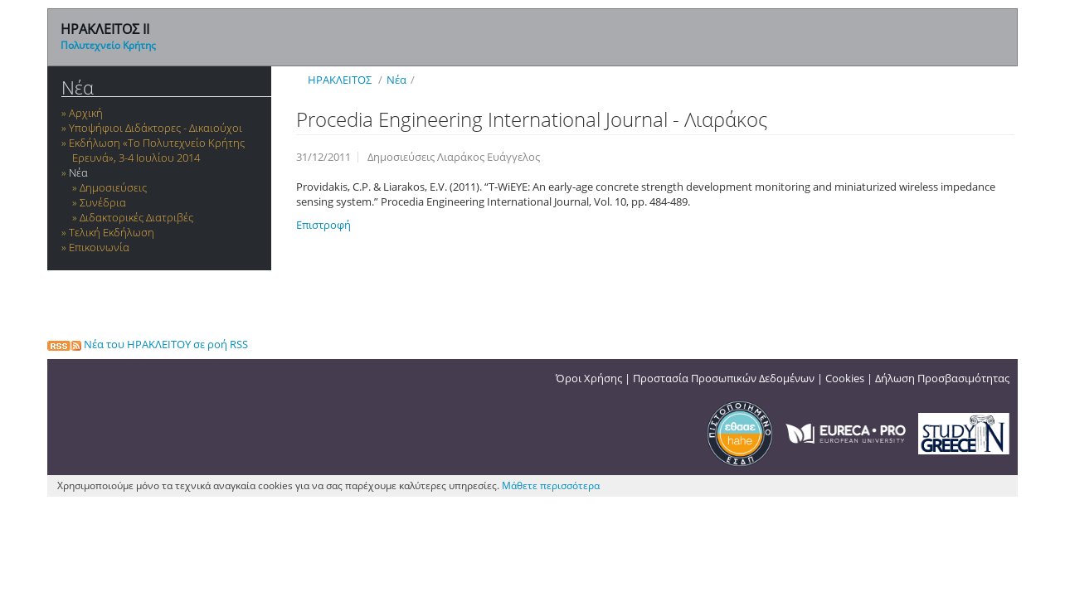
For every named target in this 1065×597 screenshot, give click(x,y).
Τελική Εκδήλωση (111, 232)
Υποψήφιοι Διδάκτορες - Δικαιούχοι (155, 127)
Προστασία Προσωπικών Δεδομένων (724, 378)
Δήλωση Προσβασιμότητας (942, 378)
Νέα (77, 87)
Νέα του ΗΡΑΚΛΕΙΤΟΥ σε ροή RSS (147, 344)
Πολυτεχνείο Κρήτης (108, 45)
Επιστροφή (323, 224)
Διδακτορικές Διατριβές (136, 217)
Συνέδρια (103, 202)
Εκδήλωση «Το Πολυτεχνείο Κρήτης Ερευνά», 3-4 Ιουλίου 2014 (157, 150)
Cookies (844, 378)
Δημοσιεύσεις (113, 187)
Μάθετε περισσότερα (551, 485)
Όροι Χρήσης (589, 378)
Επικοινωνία (99, 247)
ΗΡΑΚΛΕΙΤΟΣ (340, 79)
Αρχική (86, 112)
